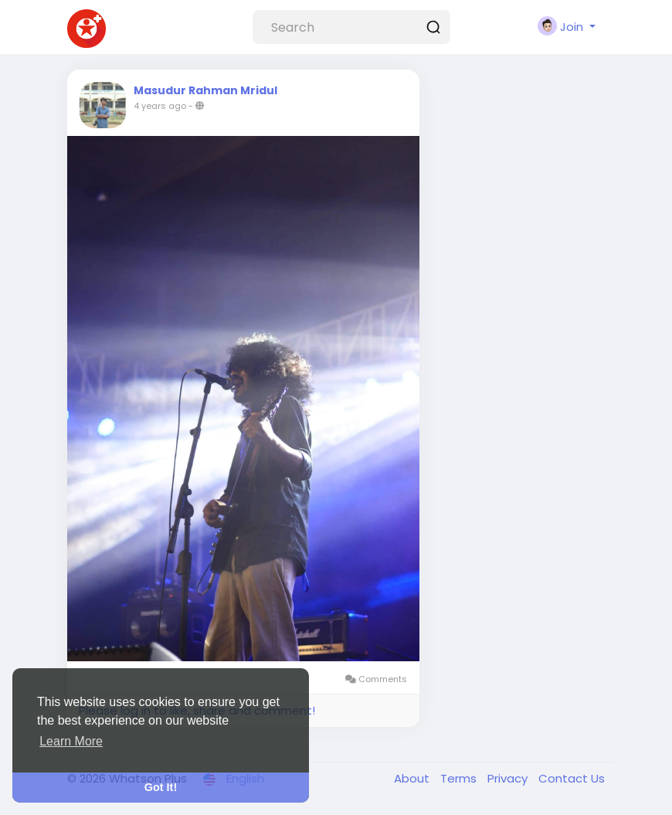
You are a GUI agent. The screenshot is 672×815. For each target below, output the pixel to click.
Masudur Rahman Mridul (205, 90)
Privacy (509, 778)
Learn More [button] (71, 741)
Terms (460, 778)
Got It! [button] (160, 787)
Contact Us (571, 778)
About (413, 778)
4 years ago (160, 106)
